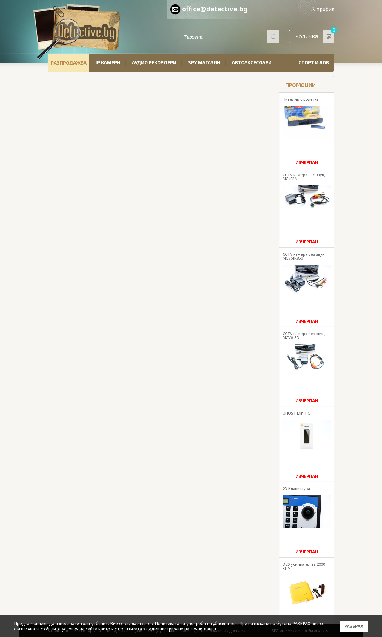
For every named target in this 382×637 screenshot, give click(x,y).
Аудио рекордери (154, 62)
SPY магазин (204, 62)
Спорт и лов (313, 62)
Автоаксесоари (252, 62)
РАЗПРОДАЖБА (69, 62)
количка (314, 36)
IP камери (108, 62)
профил (322, 9)
